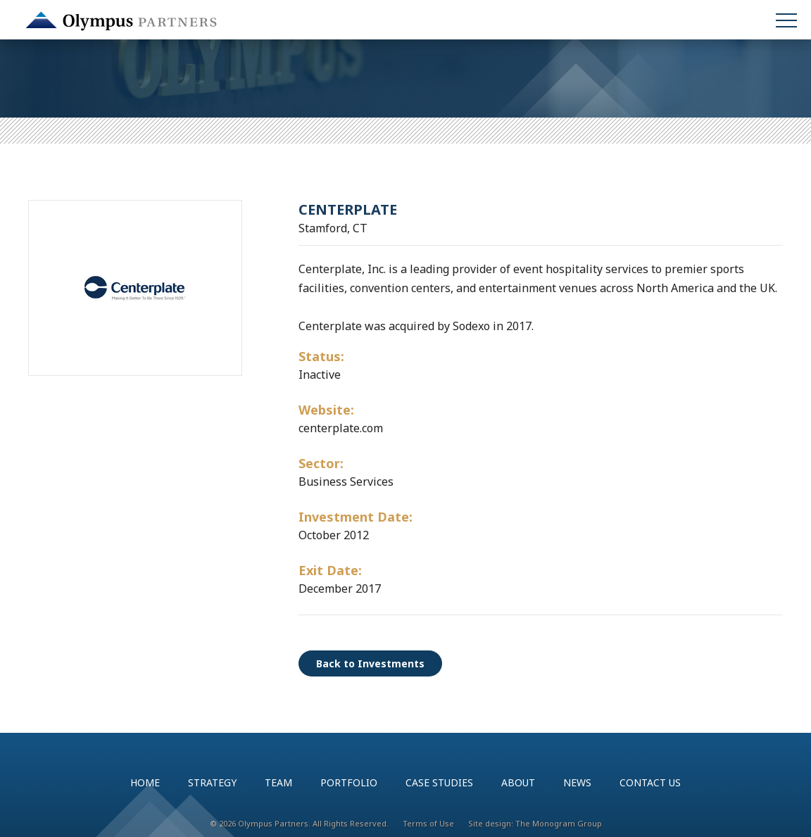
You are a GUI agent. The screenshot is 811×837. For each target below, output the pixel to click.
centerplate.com (340, 428)
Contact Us (650, 782)
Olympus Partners (121, 21)
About (518, 782)
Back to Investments (370, 663)
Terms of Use (428, 823)
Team (278, 782)
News (577, 782)
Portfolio (348, 782)
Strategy (212, 782)
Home (145, 782)
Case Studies (439, 782)
